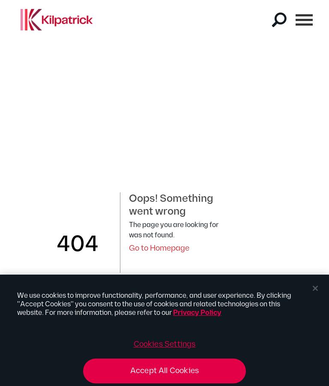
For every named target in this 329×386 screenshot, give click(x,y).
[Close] (315, 290)
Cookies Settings (165, 346)
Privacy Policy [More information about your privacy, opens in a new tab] (197, 315)
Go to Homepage (159, 248)
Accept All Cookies (164, 373)
